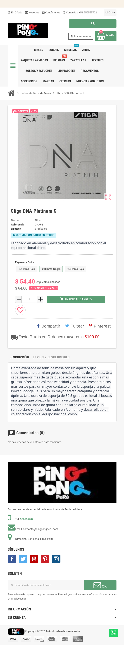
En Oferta (15, 12)
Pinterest (100, 326)
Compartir (48, 326)
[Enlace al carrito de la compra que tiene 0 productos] (105, 36)
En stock (16, 228)
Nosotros (32, 12)
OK (100, 585)
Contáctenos (51, 12)
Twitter (23, 559)
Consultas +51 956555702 (80, 12)
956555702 (26, 519)
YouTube (34, 559)
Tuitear (74, 326)
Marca (15, 220)
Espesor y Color (24, 262)
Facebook (12, 559)
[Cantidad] (29, 299)
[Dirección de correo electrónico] (46, 585)
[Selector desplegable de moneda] (110, 12)
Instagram (56, 559)
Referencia (17, 224)
